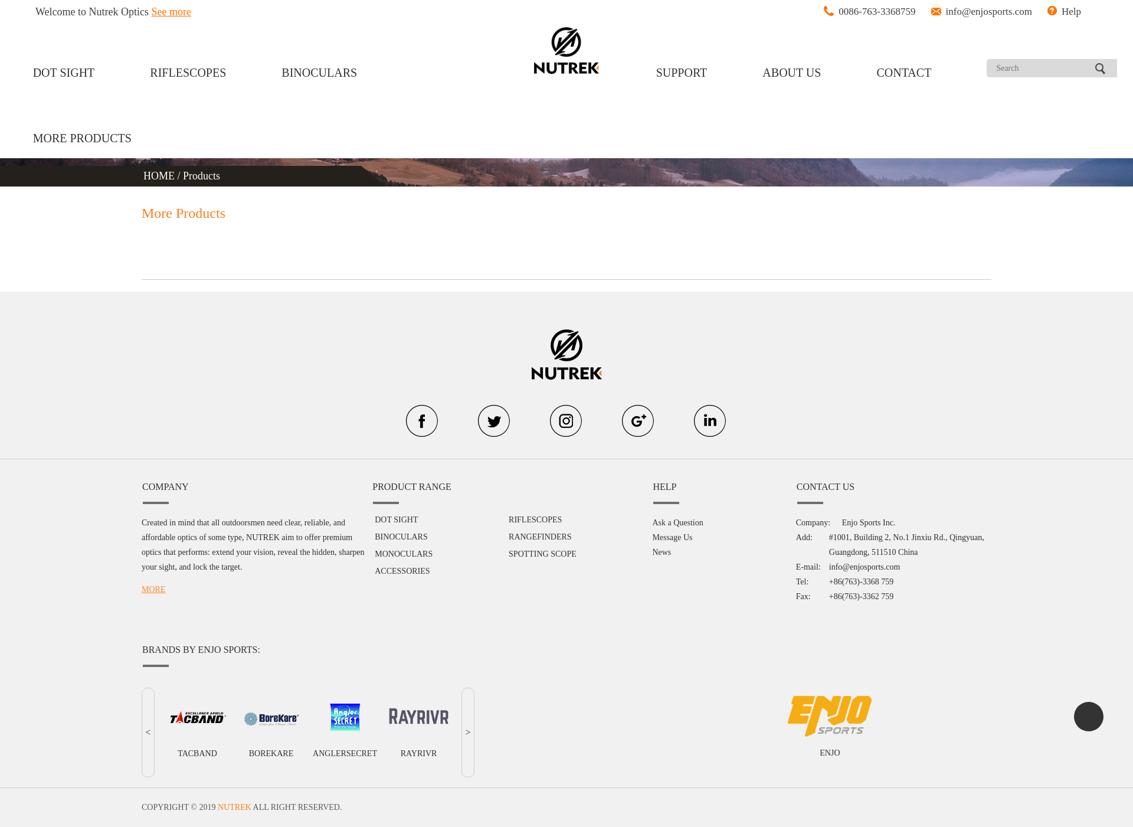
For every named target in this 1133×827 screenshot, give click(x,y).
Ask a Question (677, 522)
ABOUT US (791, 72)
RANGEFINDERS (540, 536)
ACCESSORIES (402, 571)
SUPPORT (682, 72)
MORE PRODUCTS (82, 138)
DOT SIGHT (64, 72)
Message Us (672, 537)
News (661, 552)
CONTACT (904, 72)
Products (201, 176)
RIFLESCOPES (188, 72)
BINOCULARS (319, 72)
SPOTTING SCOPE (543, 554)
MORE (153, 589)
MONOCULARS (404, 554)
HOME (160, 176)
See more (171, 12)
